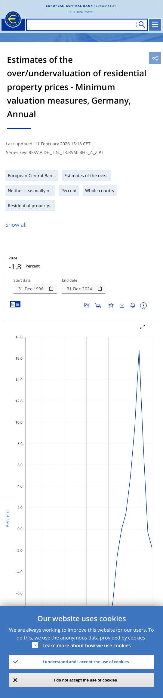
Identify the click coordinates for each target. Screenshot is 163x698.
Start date (22, 280)
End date (70, 280)
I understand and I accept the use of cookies (86, 661)
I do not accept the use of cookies (85, 680)
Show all (16, 224)
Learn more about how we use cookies (86, 645)
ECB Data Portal (81, 12)
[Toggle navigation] (155, 25)
